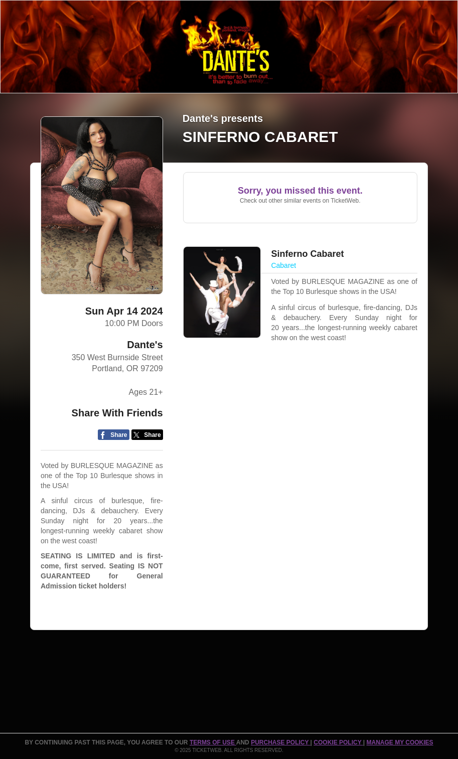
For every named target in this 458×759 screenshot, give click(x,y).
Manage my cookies (399, 742)
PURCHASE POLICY (280, 742)
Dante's (145, 344)
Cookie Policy (338, 742)
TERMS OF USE (213, 742)
